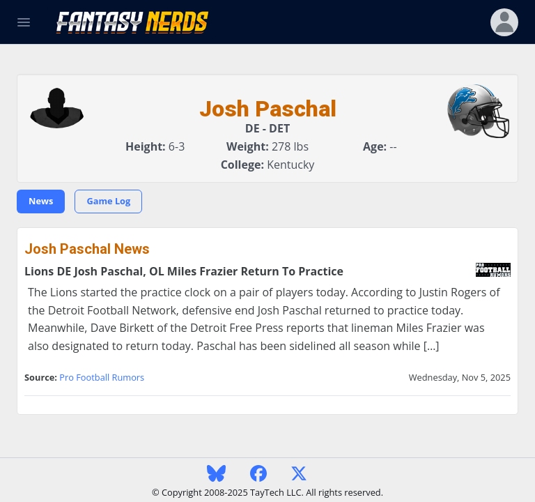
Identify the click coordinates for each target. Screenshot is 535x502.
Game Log (108, 201)
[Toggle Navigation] (23, 22)
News (41, 201)
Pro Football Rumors (101, 377)
